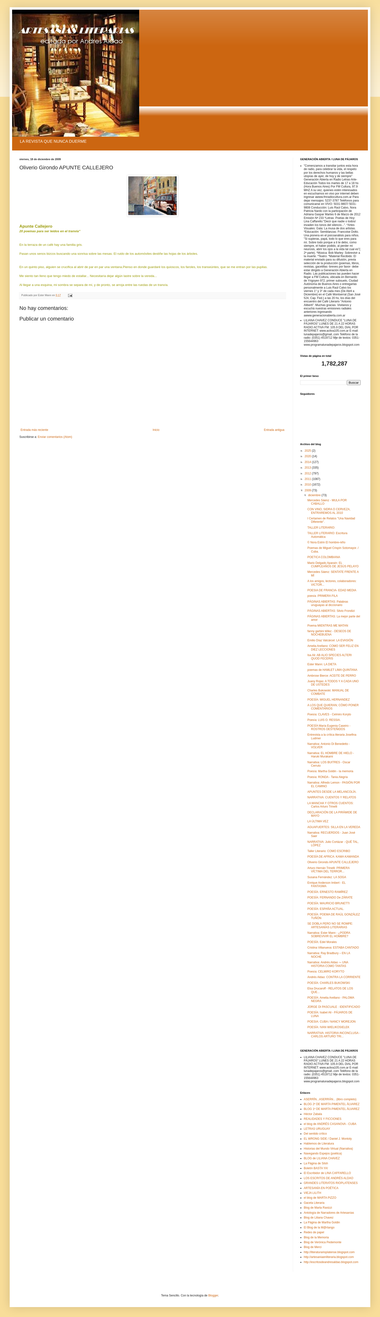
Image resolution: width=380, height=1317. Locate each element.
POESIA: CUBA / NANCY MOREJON (331, 1021)
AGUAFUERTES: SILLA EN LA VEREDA (333, 827)
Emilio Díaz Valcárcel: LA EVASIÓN (330, 640)
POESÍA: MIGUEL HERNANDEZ (328, 699)
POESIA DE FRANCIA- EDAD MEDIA (331, 590)
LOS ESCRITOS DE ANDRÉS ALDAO (328, 1178)
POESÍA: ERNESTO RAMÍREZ (327, 892)
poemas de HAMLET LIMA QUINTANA (332, 670)
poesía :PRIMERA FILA (322, 596)
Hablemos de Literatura (319, 1143)
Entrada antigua (274, 430)
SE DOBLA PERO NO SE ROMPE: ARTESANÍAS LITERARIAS (330, 925)
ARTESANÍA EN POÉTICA (321, 1188)
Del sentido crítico (315, 1133)
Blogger (213, 1295)
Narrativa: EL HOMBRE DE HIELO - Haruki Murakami (330, 754)
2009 (308, 490)
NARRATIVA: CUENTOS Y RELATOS (331, 797)
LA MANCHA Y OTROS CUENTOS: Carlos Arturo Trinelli (330, 804)
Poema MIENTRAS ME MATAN (327, 625)
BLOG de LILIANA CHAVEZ (322, 1158)
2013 (308, 467)
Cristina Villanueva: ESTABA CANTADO (333, 947)
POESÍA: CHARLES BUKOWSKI (328, 983)
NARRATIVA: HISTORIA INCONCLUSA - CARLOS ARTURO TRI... (333, 1034)
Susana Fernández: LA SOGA (326, 877)
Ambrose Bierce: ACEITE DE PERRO (331, 675)
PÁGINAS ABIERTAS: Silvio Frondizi (331, 611)
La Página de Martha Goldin (322, 1222)
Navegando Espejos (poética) (323, 1153)
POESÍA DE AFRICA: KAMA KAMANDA (333, 856)
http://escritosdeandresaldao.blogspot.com (331, 1262)
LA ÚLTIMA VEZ (317, 821)
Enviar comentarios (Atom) (55, 437)
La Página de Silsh (316, 1163)
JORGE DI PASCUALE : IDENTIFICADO (333, 1007)
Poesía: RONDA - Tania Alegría (327, 777)
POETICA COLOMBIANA (323, 557)
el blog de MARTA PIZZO (320, 1197)
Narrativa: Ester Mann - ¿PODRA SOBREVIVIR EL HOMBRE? (328, 934)
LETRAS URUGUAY (317, 1128)
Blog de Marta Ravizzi (318, 1207)
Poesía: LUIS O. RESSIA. (324, 720)
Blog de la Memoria (316, 1237)
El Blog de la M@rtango (319, 1227)
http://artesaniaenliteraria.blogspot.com (329, 1257)
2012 (308, 473)
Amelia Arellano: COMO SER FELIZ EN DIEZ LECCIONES (332, 647)
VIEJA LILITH (312, 1193)
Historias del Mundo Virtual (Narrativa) (328, 1148)
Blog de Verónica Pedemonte (322, 1242)
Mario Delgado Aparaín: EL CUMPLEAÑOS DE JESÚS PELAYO (333, 564)
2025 (308, 450)
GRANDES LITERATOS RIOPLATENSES (331, 1183)
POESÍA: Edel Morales (322, 942)
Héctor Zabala (313, 1114)
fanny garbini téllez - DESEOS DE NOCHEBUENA (329, 632)
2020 (308, 456)
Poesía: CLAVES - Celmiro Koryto (329, 714)
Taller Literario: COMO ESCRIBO (328, 851)
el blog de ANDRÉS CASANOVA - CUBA (330, 1124)
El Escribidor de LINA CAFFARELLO (327, 1173)
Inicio (156, 430)
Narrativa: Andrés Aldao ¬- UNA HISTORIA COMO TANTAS (327, 964)
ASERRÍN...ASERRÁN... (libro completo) (330, 1099)
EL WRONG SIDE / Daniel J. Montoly (328, 1138)
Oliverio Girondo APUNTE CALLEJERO (332, 862)
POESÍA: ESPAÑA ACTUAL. (325, 909)
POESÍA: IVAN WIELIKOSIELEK (328, 1027)
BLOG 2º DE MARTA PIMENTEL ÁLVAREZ (331, 1104)
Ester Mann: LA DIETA (321, 664)
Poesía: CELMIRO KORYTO (325, 971)
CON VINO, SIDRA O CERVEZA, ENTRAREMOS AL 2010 (328, 511)
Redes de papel (314, 1232)
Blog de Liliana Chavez (319, 1217)
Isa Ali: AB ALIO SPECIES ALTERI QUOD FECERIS (329, 656)
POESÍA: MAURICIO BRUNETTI (328, 903)
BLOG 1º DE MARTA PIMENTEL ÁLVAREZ (331, 1109)
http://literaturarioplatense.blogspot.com (329, 1252)
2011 (308, 479)
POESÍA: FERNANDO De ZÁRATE (330, 897)
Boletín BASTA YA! (316, 1168)
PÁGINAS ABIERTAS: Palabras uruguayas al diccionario (327, 603)
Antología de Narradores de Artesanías (329, 1212)
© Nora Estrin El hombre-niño (326, 542)
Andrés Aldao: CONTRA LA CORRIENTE (333, 977)
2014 (308, 462)
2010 (308, 484)
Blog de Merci (312, 1247)
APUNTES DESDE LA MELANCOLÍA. (332, 791)
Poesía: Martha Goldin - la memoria (330, 771)
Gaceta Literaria (314, 1203)
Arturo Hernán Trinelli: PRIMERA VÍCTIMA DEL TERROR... (328, 869)
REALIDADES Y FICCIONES (323, 1119)
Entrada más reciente (34, 430)
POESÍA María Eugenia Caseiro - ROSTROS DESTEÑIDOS (328, 727)
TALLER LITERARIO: (321, 527)
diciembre (314, 495)
